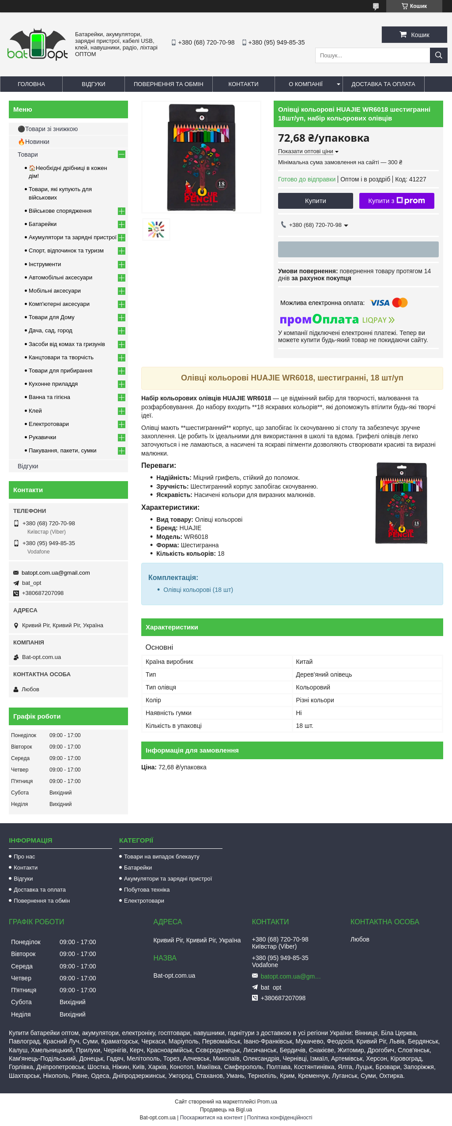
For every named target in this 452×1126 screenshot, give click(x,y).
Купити (315, 200)
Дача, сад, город (50, 330)
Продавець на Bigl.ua (226, 1110)
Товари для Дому (52, 317)
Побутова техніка (147, 889)
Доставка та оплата (383, 84)
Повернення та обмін (168, 84)
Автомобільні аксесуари (60, 277)
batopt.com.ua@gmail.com (56, 572)
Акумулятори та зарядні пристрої (73, 237)
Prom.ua (267, 1102)
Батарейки (42, 224)
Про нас (24, 856)
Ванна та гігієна (49, 397)
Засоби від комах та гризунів (67, 344)
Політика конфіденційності (280, 1118)
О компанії (306, 84)
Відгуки (93, 84)
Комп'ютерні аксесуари (59, 304)
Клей (35, 410)
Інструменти (45, 264)
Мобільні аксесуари (55, 290)
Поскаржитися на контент (211, 1118)
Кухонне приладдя (53, 383)
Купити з (396, 201)
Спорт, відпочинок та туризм (66, 250)
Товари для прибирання (60, 370)
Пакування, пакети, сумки (63, 450)
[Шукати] (439, 55)
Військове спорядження (60, 210)
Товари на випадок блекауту (162, 856)
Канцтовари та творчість (61, 357)
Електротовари (49, 424)
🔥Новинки (33, 141)
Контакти (244, 84)
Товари (28, 154)
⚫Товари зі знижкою (48, 128)
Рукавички (42, 437)
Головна (31, 84)
